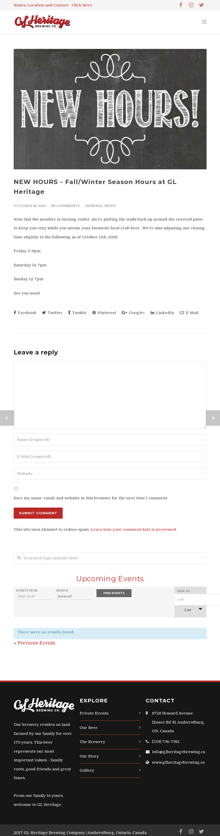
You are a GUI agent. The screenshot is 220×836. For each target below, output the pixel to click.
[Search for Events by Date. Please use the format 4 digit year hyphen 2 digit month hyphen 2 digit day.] (33, 596)
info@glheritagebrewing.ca (178, 752)
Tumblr (77, 312)
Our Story (89, 756)
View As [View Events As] (183, 591)
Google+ (133, 312)
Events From (26, 590)
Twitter (52, 312)
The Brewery (92, 741)
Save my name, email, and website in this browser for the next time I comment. (91, 498)
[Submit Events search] (114, 593)
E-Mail (189, 312)
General (94, 206)
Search (62, 590)
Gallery (87, 770)
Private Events (94, 713)
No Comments (65, 206)
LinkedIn (162, 312)
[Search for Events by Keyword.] (73, 596)
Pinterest (104, 312)
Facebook (25, 312)
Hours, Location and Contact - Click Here (53, 5)
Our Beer (88, 727)
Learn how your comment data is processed (133, 529)
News (110, 206)
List (184, 609)
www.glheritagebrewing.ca (178, 762)
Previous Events (34, 643)
